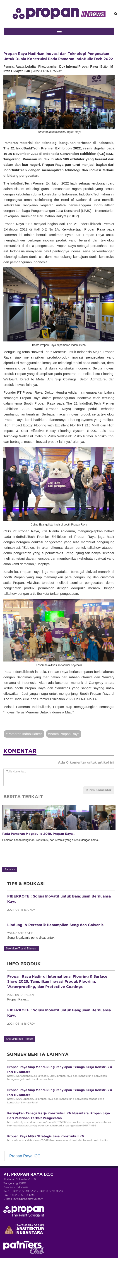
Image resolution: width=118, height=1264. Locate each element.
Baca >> (10, 869)
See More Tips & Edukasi (21, 948)
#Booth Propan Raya (63, 734)
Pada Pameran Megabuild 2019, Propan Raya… (38, 834)
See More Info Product (19, 1039)
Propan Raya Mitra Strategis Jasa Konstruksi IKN (45, 1136)
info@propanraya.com (28, 1199)
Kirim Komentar (98, 790)
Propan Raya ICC (24, 1156)
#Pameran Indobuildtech (24, 734)
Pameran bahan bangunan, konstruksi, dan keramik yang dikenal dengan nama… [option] (59, 838)
